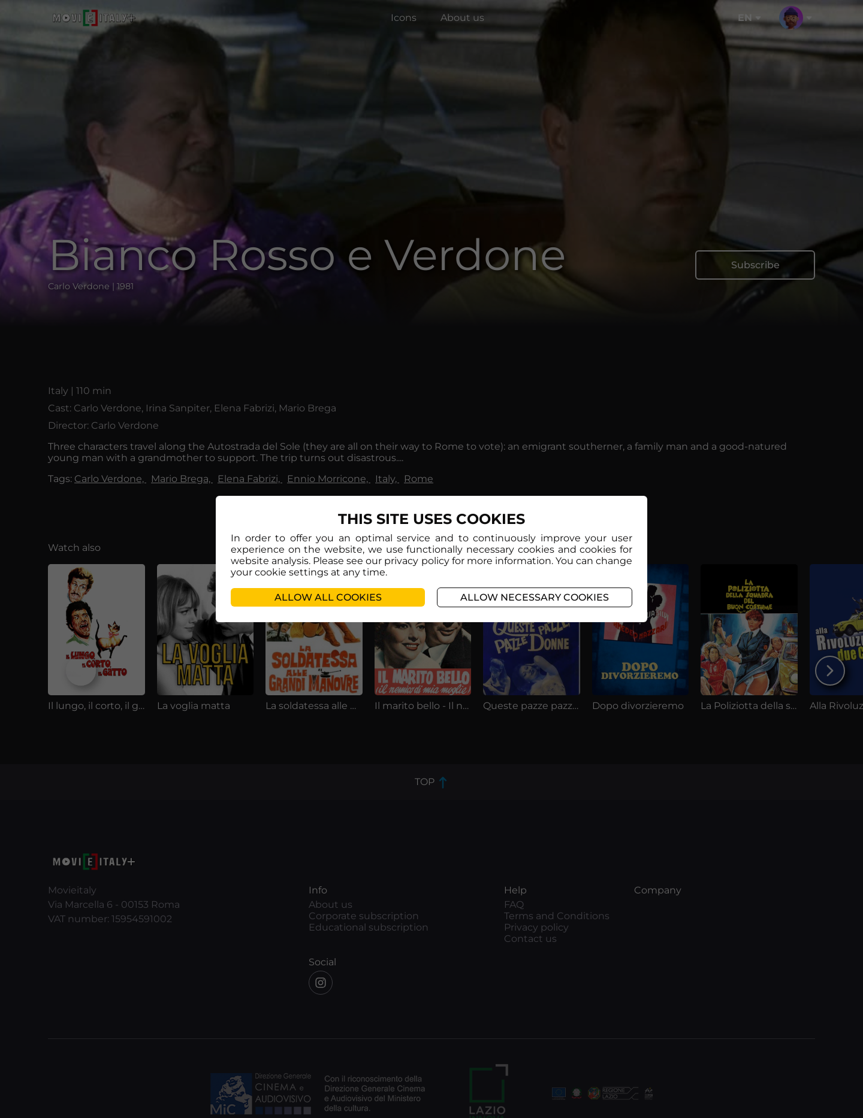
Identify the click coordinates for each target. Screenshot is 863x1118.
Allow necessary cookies (534, 597)
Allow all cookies (328, 597)
